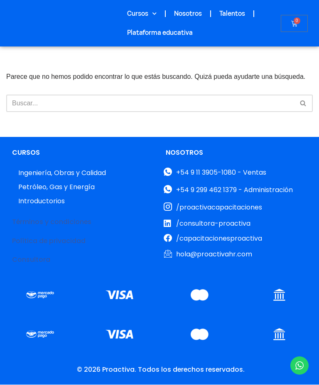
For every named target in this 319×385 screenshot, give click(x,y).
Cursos (142, 13)
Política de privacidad (49, 241)
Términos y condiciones (52, 222)
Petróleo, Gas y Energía (56, 187)
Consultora (31, 260)
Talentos (232, 13)
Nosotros (188, 13)
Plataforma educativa (160, 32)
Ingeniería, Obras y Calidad (62, 173)
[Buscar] (150, 103)
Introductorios (41, 201)
